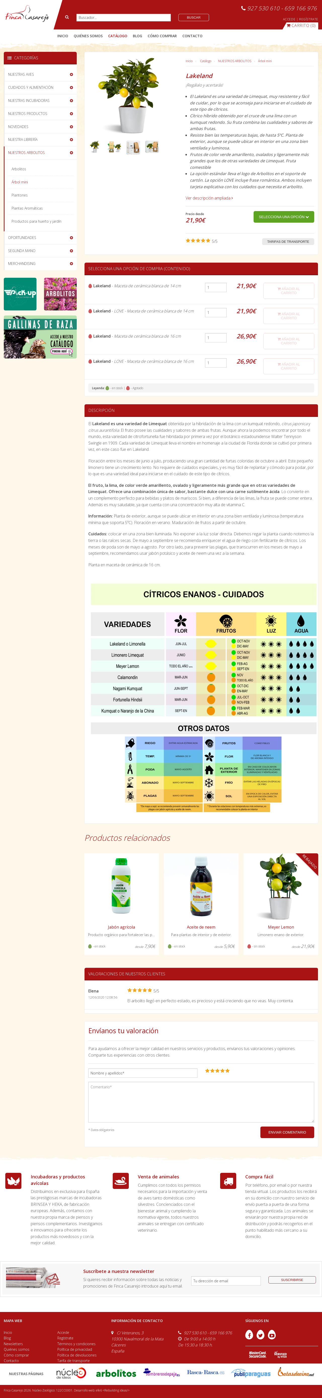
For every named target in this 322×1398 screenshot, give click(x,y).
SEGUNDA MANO (21, 250)
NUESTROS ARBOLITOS (234, 61)
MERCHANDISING (21, 263)
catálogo (117, 35)
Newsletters (13, 1343)
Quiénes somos (16, 1349)
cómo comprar (162, 35)
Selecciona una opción (284, 217)
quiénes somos (88, 35)
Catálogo (205, 61)
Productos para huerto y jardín (36, 221)
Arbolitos (19, 169)
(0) (301, 25)
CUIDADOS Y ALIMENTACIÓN (30, 87)
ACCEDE (289, 19)
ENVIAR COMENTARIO (287, 1132)
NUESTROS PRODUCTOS (27, 113)
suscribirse (292, 1280)
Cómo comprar (16, 1355)
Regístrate (65, 1338)
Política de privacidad (74, 1349)
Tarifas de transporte (288, 242)
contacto (192, 35)
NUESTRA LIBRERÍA (22, 139)
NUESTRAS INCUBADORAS (29, 100)
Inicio (62, 35)
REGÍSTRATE (308, 19)
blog (137, 35)
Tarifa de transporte (73, 1360)
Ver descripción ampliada (209, 198)
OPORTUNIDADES (22, 237)
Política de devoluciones (77, 1355)
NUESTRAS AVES (21, 74)
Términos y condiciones (76, 1343)
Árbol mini (265, 61)
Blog (7, 1338)
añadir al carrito (288, 291)
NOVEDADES (18, 126)
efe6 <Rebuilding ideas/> (113, 1390)
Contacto (11, 1360)
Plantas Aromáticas (27, 208)
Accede (63, 1332)
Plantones (20, 195)
